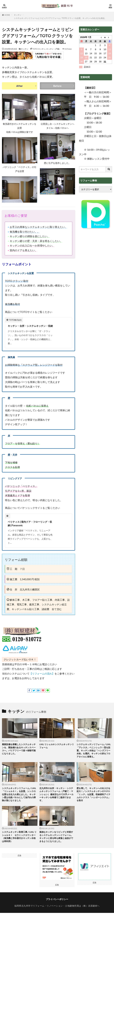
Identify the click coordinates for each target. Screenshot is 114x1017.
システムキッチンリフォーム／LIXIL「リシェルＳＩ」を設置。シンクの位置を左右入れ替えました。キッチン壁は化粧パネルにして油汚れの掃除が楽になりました (19, 801)
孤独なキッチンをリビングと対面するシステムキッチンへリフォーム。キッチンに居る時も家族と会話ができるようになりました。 (56, 844)
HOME (7, 15)
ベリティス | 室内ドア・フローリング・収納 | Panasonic (30, 527)
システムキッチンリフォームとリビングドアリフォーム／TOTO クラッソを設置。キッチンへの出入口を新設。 (60, 18)
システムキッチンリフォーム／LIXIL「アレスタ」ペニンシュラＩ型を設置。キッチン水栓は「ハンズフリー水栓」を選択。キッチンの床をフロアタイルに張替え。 (94, 756)
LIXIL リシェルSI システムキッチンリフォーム (56, 751)
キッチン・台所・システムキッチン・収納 (30, 328)
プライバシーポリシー (57, 907)
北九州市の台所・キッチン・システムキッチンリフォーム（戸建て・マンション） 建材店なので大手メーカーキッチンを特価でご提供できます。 (56, 801)
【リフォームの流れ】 (41, 677)
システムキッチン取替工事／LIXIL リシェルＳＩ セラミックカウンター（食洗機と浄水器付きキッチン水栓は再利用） (19, 844)
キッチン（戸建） (53, 49)
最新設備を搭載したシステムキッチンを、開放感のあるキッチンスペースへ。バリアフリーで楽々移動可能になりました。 (19, 754)
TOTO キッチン (38, 49)
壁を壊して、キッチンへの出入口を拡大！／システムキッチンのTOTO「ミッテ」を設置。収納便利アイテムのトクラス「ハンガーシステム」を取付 (93, 801)
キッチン (17, 15)
